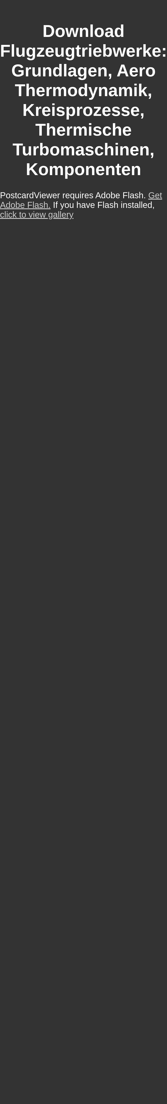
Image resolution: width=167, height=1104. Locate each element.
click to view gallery (36, 214)
